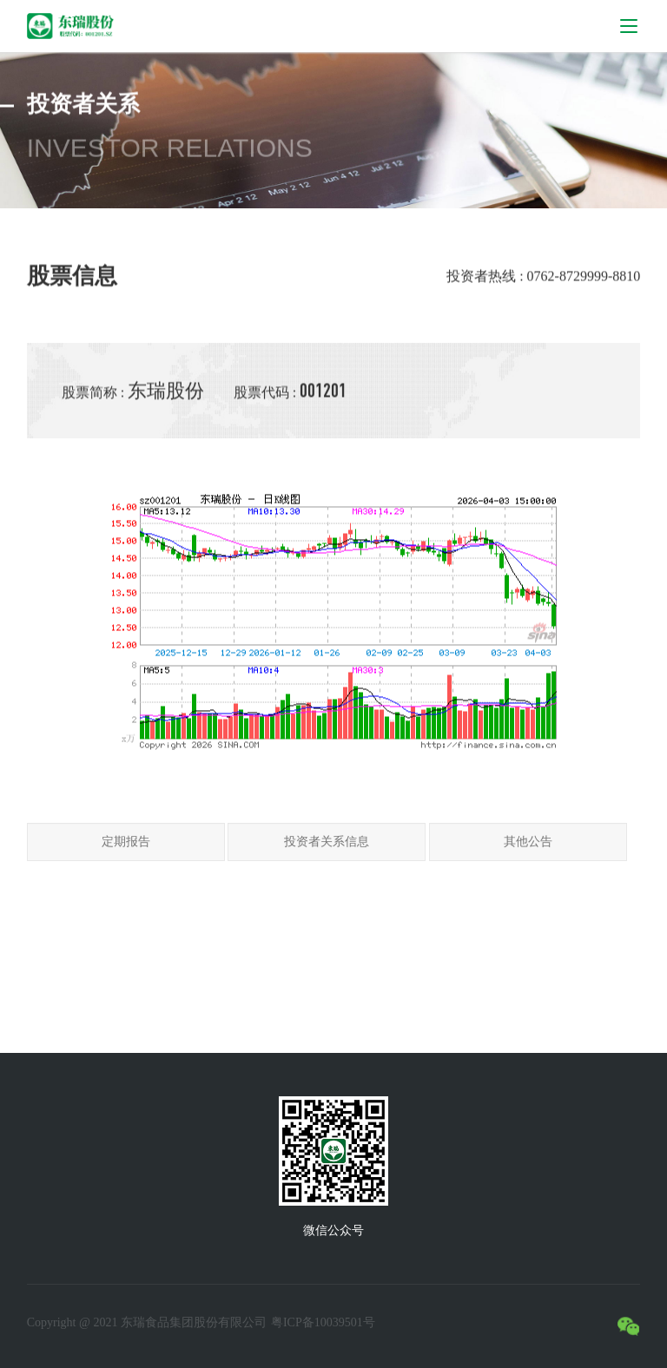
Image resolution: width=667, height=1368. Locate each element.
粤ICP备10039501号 (323, 1322)
